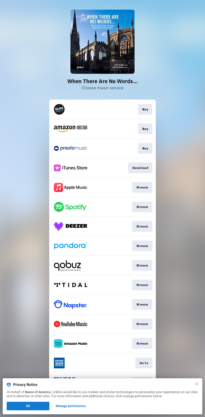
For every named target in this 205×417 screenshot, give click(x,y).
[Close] (196, 384)
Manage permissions (71, 406)
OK (28, 406)
